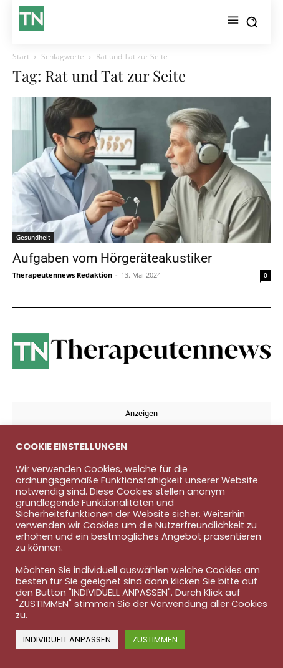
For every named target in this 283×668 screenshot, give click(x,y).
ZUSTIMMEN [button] (155, 640)
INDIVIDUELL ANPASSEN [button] (67, 640)
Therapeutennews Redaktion (62, 274)
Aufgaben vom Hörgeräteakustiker (112, 258)
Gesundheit (33, 237)
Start (20, 56)
